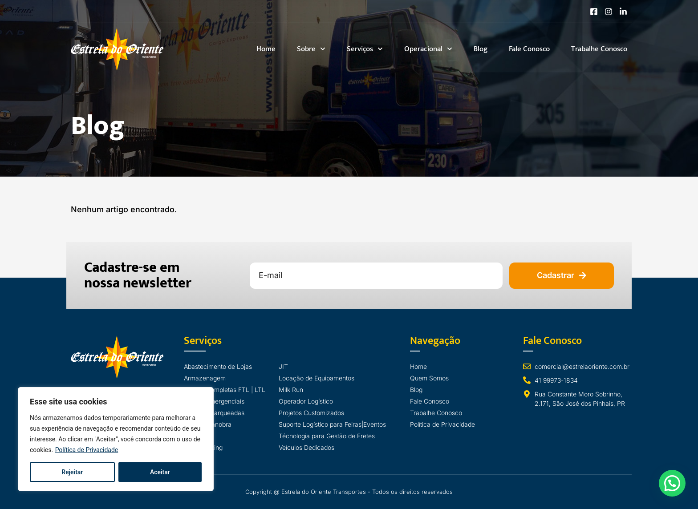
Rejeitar (72, 472)
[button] (672, 483)
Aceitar (160, 472)
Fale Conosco (529, 49)
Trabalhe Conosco (599, 49)
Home (266, 49)
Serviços (365, 49)
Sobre (311, 49)
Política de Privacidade (86, 449)
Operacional (428, 49)
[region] (116, 439)
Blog (480, 49)
